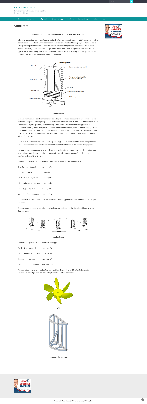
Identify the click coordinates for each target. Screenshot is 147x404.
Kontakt (95, 19)
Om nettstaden (29, 19)
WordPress (66, 401)
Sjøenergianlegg (57, 19)
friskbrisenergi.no (25, 7)
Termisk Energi (83, 19)
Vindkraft (70, 19)
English (105, 19)
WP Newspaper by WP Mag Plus (82, 401)
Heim (18, 19)
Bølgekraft (43, 19)
